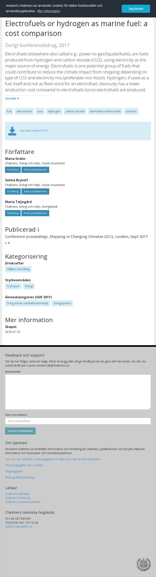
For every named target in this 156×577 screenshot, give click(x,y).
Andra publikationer (35, 169)
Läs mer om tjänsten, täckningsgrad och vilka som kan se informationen (52, 459)
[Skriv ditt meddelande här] (78, 392)
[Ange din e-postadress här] (78, 421)
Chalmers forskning (17, 498)
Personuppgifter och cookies (24, 465)
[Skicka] (20, 431)
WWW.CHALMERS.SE (18, 527)
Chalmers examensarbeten (22, 502)
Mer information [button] (48, 11)
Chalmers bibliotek (17, 494)
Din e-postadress (16, 414)
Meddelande (13, 371)
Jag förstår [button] (135, 8)
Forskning (12, 169)
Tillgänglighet (13, 471)
